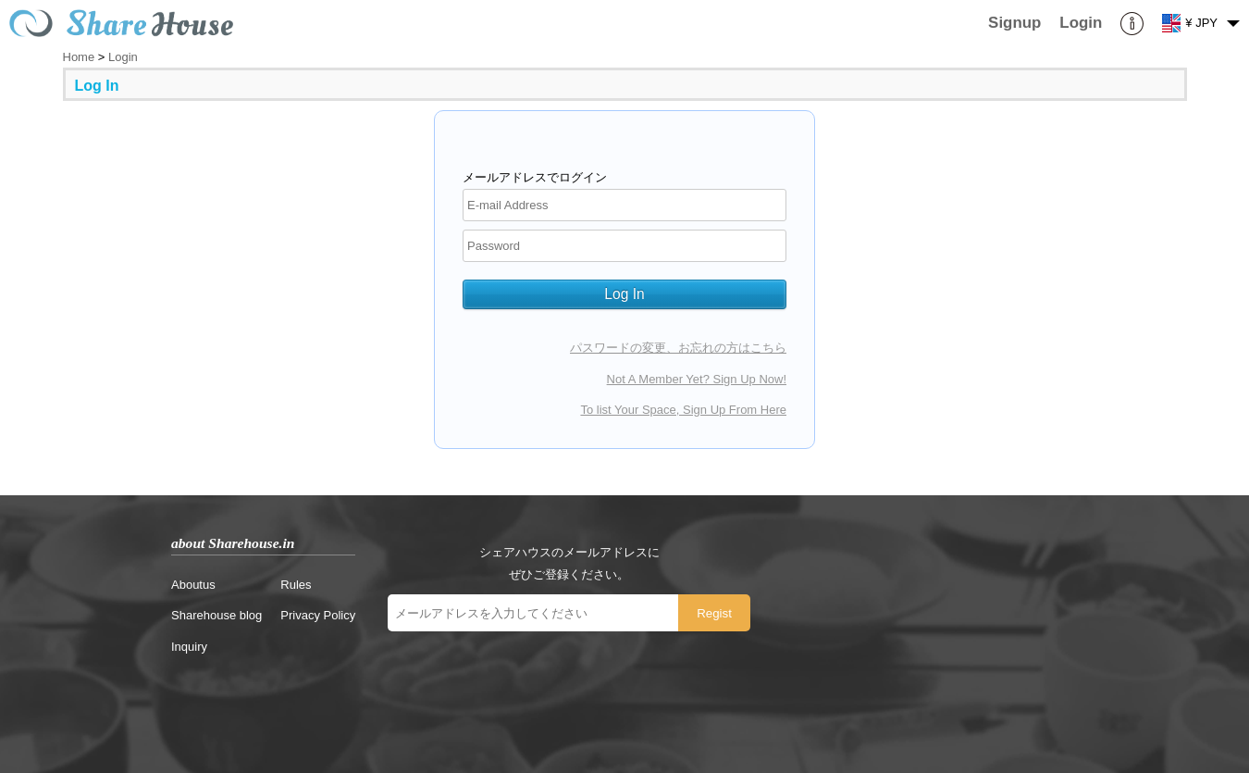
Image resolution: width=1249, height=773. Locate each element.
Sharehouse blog (216, 615)
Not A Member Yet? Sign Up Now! (696, 379)
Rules (295, 585)
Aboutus (193, 585)
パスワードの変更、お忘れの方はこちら (678, 348)
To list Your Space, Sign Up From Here (683, 410)
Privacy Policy (317, 615)
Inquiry (189, 647)
